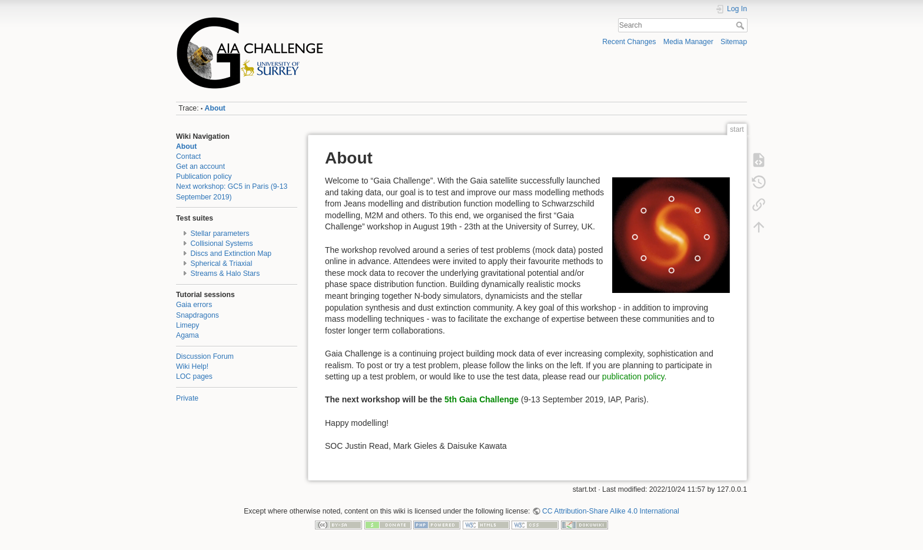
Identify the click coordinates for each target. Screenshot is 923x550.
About (215, 108)
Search (741, 25)
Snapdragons (197, 315)
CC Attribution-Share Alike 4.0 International (610, 511)
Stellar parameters (220, 233)
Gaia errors (194, 305)
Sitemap (734, 42)
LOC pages (194, 376)
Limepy (188, 325)
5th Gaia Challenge (481, 399)
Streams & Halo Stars (225, 273)
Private (187, 398)
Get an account (200, 166)
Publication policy (204, 176)
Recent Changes (629, 42)
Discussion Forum (205, 356)
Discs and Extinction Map (231, 253)
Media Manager (688, 42)
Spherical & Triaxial (222, 263)
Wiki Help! (192, 366)
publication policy (633, 376)
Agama (187, 335)
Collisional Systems (222, 243)
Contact (188, 156)
